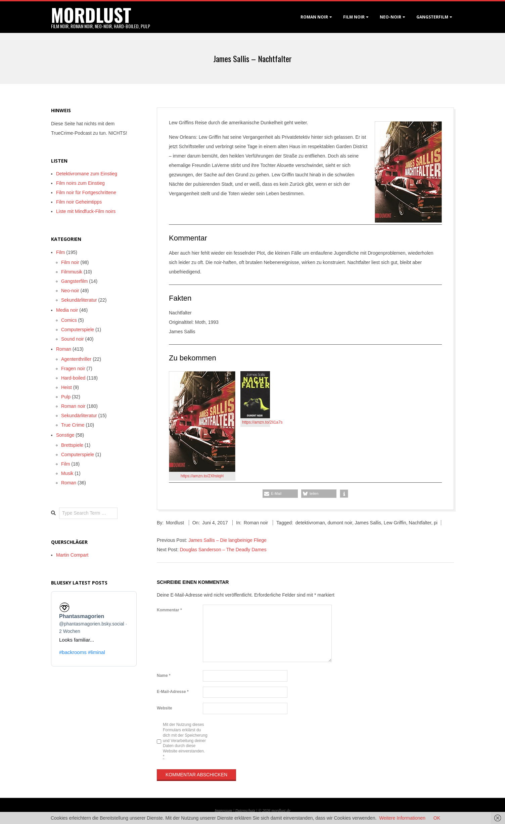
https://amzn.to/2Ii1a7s (262, 422)
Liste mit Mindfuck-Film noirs (86, 211)
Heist (66, 387)
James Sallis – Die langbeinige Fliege (227, 540)
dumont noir (340, 522)
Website (164, 708)
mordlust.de (280, 810)
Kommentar (169, 610)
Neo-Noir (390, 17)
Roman (63, 349)
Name (164, 675)
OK (436, 818)
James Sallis (368, 522)
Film (60, 252)
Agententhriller (76, 359)
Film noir (354, 17)
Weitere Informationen (402, 818)
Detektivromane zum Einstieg (86, 173)
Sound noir (72, 339)
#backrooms (73, 652)
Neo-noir (70, 290)
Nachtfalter (420, 522)
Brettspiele (72, 445)
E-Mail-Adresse (173, 691)
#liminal (96, 652)
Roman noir (314, 17)
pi (436, 522)
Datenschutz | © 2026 (253, 810)
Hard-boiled (73, 378)
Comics (69, 320)
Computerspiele (77, 329)
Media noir (67, 310)
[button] (280, 493)
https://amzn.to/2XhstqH (202, 476)
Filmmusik (71, 271)
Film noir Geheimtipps (79, 202)
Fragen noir (73, 368)
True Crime (73, 425)
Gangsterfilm (432, 17)
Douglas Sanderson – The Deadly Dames (223, 549)
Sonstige (65, 435)
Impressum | (225, 810)
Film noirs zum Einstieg (80, 183)
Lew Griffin (395, 522)
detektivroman (310, 522)
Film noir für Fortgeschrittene (86, 192)
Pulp (66, 396)
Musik (67, 473)
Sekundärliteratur (79, 300)
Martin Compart (72, 555)
